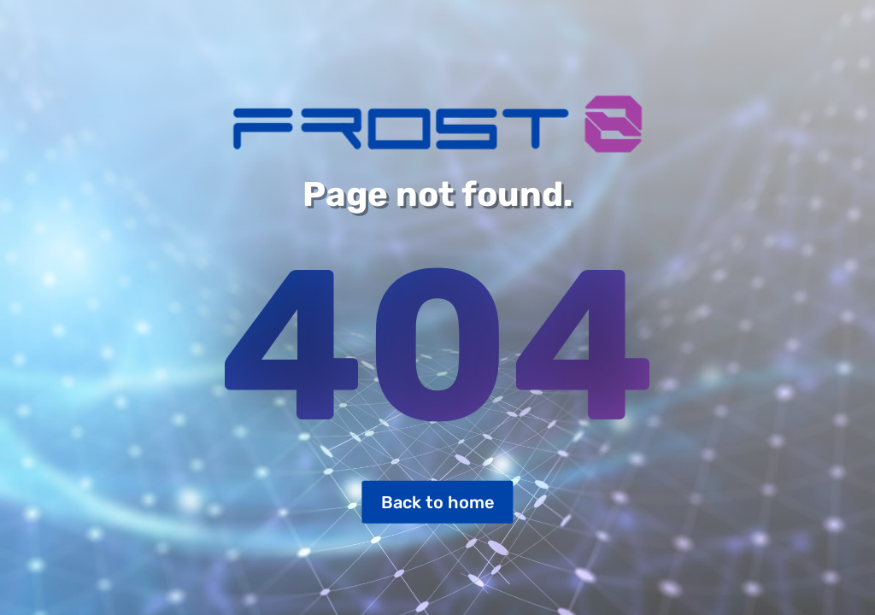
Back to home (438, 502)
